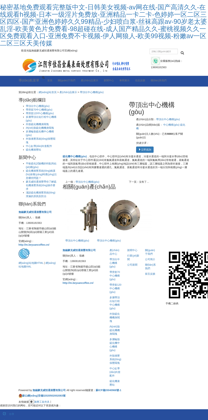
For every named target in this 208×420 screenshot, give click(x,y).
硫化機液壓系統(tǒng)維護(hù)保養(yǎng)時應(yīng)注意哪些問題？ (41, 174)
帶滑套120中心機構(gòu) (40, 113)
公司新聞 (132, 264)
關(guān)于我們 (66, 80)
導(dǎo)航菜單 (29, 80)
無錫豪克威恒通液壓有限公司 (35, 212)
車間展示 (124, 80)
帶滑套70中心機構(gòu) (39, 109)
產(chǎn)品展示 (89, 80)
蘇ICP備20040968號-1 (108, 390)
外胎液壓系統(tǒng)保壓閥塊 (115, 359)
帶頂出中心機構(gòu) (92, 92)
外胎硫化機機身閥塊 (37, 124)
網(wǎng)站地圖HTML (31, 262)
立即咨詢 (144, 149)
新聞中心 (109, 80)
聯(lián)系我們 (159, 80)
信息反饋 (140, 80)
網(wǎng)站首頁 (48, 92)
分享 (7, 414)
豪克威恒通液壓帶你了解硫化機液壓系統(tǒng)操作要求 (41, 185)
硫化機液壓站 (33, 149)
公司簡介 (150, 259)
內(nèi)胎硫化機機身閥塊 (40, 127)
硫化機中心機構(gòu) (75, 156)
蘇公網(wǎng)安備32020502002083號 (44, 395)
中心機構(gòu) (171, 124)
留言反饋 (150, 273)
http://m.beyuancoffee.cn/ (34, 244)
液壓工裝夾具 (41, 401)
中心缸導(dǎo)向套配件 (39, 146)
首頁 (49, 80)
